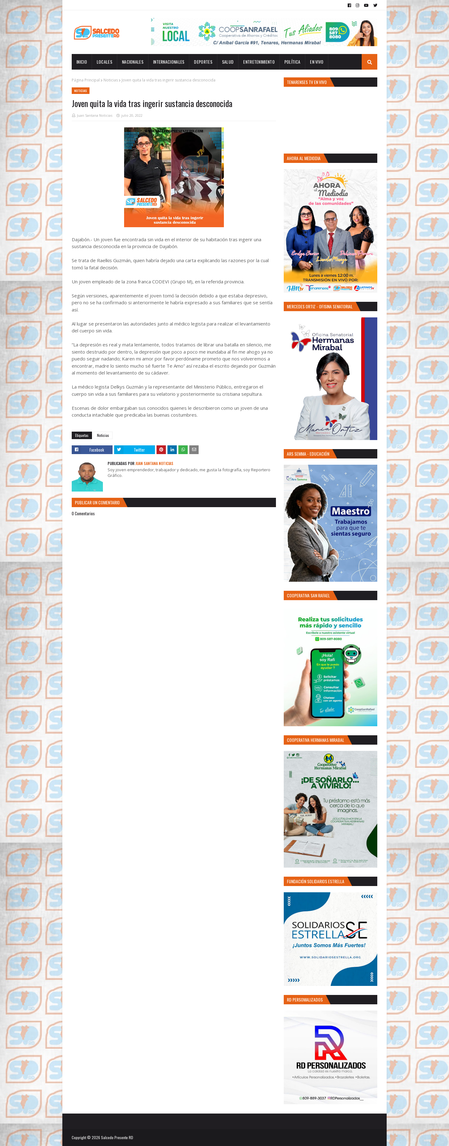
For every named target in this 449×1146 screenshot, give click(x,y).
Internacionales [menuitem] (169, 61)
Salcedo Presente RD (117, 1137)
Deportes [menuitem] (203, 61)
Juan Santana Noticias (94, 115)
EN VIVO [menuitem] (316, 61)
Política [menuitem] (292, 61)
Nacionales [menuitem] (132, 61)
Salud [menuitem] (228, 61)
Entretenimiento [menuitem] (259, 61)
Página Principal (86, 80)
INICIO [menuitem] (81, 61)
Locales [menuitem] (104, 61)
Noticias (111, 80)
